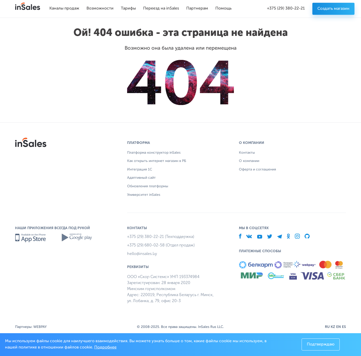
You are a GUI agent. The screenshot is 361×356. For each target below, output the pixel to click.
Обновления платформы (147, 186)
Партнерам (197, 9)
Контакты (247, 152)
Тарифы (128, 9)
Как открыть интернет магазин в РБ (156, 161)
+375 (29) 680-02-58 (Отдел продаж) (161, 245)
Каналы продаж (64, 9)
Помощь (223, 9)
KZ (333, 327)
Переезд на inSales (161, 9)
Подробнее (105, 347)
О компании (249, 161)
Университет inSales (143, 195)
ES (344, 327)
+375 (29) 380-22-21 (286, 9)
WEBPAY (40, 327)
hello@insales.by (142, 253)
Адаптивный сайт (141, 178)
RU (327, 327)
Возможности (100, 9)
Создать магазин (333, 9)
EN (338, 327)
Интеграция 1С (139, 169)
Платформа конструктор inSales (153, 152)
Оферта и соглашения (257, 169)
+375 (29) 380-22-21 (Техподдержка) (160, 236)
